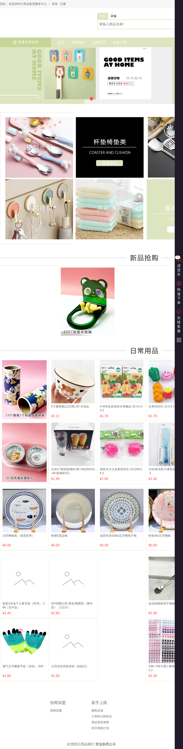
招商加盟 (56, 710)
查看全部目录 (28, 42)
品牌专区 (99, 42)
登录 (55, 4)
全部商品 (78, 42)
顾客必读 (97, 710)
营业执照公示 (105, 744)
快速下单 (120, 42)
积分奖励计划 (100, 728)
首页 (60, 42)
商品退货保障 (100, 722)
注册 (63, 4)
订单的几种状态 (102, 716)
